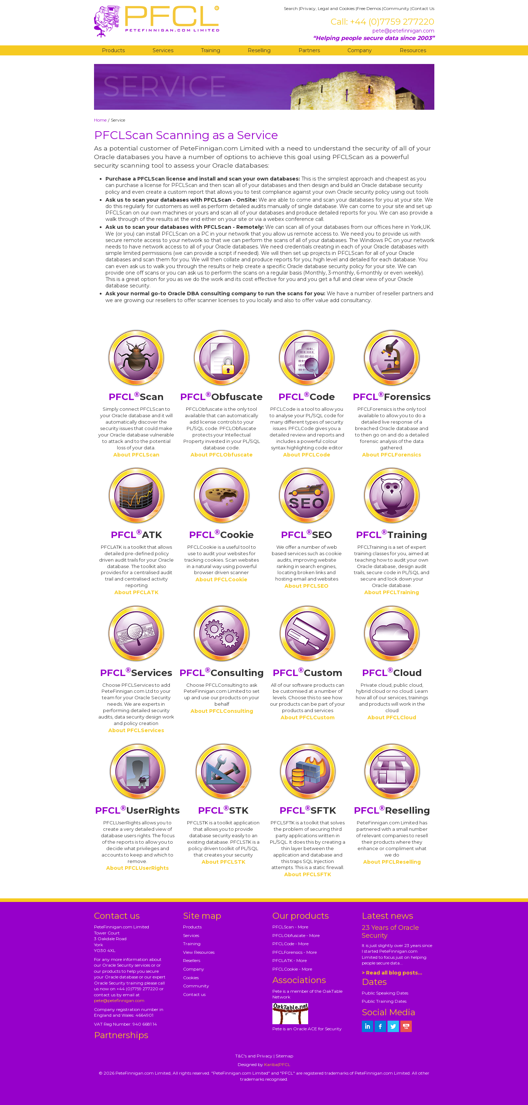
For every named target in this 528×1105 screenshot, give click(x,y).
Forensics (392, 397)
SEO (306, 535)
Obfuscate (221, 397)
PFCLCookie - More (292, 969)
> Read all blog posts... (392, 973)
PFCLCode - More (290, 943)
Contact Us (422, 8)
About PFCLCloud (391, 717)
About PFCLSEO (307, 586)
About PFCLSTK (223, 862)
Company (359, 50)
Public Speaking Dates (385, 993)
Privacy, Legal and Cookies (327, 8)
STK (223, 810)
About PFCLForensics (391, 455)
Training (210, 50)
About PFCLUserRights (137, 868)
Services (163, 50)
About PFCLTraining (391, 592)
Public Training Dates (384, 1001)
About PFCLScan (136, 455)
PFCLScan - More (290, 926)
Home (100, 120)
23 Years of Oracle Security (390, 931)
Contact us (194, 994)
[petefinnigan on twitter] (393, 1026)
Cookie (221, 535)
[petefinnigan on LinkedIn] (367, 1026)
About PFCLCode (306, 455)
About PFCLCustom (308, 717)
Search (291, 8)
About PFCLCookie (221, 579)
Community (396, 8)
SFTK (308, 810)
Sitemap (284, 1056)
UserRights (137, 810)
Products (113, 50)
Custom (307, 673)
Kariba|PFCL (277, 1064)
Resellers (191, 960)
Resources (413, 50)
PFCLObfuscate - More (296, 935)
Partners (309, 50)
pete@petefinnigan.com (403, 31)
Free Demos (369, 8)
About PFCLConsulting (222, 711)
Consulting (221, 673)
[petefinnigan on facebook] (380, 1026)
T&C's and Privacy (253, 1056)
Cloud (392, 673)
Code (306, 397)
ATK (136, 535)
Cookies (191, 977)
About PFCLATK (136, 592)
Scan (136, 397)
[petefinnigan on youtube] (406, 1026)
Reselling (259, 50)
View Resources (198, 952)
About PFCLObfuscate (222, 455)
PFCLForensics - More (294, 952)
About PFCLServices (136, 730)
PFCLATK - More (289, 960)
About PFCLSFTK (307, 874)
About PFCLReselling (392, 862)
